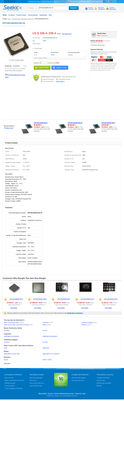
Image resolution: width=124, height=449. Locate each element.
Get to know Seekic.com (37, 383)
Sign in (56, 1)
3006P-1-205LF (47, 359)
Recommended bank (78, 380)
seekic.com (12, 7)
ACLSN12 (7, 330)
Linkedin (106, 1)
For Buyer (11, 15)
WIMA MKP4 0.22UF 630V (12, 354)
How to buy (33, 380)
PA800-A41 (46, 348)
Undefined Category (89, 322)
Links (84, 393)
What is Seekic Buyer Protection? (14, 380)
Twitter (108, 1)
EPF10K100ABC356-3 (108, 123)
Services (50, 393)
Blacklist (99, 385)
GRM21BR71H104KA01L (50, 336)
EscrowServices (91, 8)
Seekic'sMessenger (113, 8)
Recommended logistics (79, 377)
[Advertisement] (31, 103)
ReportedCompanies (101, 8)
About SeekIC (42, 393)
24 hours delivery (10, 385)
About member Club (36, 385)
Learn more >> (60, 81)
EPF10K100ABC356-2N (75, 123)
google (111, 1)
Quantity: (37, 62)
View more (7, 363)
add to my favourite (98, 45)
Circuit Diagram (33, 15)
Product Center (21, 15)
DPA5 (5, 348)
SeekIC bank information (104, 383)
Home (5, 15)
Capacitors (48, 322)
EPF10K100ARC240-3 (87, 299)
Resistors (86, 324)
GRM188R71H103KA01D (11, 336)
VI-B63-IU (7, 342)
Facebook (104, 1)
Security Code (101, 380)
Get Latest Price (66, 33)
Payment (56, 393)
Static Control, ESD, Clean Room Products (18, 324)
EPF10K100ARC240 (64, 299)
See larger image (16, 60)
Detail (25, 66)
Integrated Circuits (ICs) (27, 19)
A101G (6, 359)
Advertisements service (67, 393)
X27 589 (45, 342)
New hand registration (36, 377)
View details (13, 308)
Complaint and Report (103, 377)
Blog (50, 15)
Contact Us (78, 393)
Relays (47, 324)
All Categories (16, 19)
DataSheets (43, 15)
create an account (46, 1)
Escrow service (9, 377)
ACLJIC (45, 330)
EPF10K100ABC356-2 (40, 123)
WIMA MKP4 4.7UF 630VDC (51, 354)
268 (98, 35)
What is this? (9, 128)
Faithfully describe (10, 383)
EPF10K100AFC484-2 (40, 299)
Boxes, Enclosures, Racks (14, 322)
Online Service (74, 1)
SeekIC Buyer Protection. (75, 313)
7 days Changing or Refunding (14, 388)
